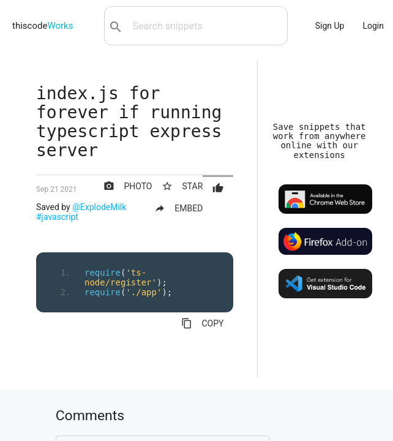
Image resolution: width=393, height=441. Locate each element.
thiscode (42, 25)
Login (373, 26)
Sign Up (330, 26)
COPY (202, 323)
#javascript (57, 217)
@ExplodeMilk (99, 207)
